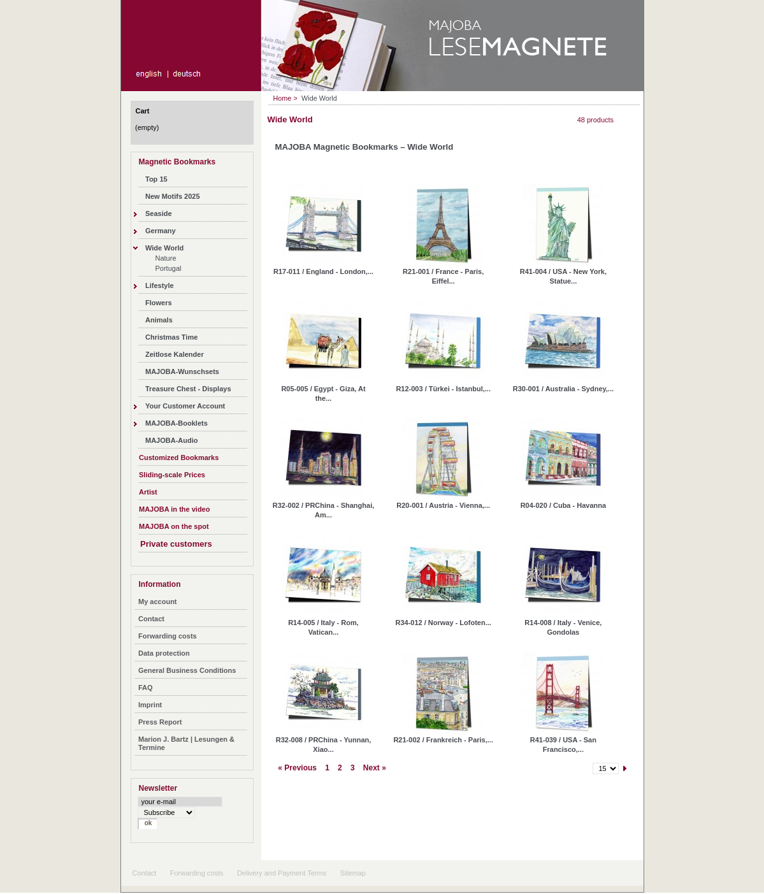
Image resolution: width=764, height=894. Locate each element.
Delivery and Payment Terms (281, 873)
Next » (374, 767)
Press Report (160, 722)
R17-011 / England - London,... (323, 271)
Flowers (158, 302)
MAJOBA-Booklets (176, 423)
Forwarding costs (167, 636)
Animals (159, 320)
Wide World (164, 248)
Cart (143, 111)
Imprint (150, 705)
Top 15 (156, 179)
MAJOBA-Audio (171, 440)
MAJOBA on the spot (174, 526)
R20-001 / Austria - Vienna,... (443, 505)
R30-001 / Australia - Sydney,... (563, 389)
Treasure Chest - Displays (188, 389)
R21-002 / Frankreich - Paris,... (443, 740)
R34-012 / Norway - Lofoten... (443, 622)
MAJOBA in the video (174, 509)
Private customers (176, 544)
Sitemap (353, 873)
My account (157, 601)
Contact (151, 619)
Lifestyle (159, 285)
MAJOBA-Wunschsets (182, 371)
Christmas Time (171, 337)
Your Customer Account (185, 406)
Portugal (168, 268)
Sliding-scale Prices (172, 475)
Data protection (164, 653)
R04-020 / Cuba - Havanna (564, 505)
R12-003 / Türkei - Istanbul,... (443, 389)
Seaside (158, 213)
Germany (160, 230)
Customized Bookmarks (179, 457)
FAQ (145, 687)
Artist (148, 492)
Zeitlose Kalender (174, 354)
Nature (166, 258)
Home (282, 98)
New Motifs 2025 (172, 196)
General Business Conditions (187, 670)
